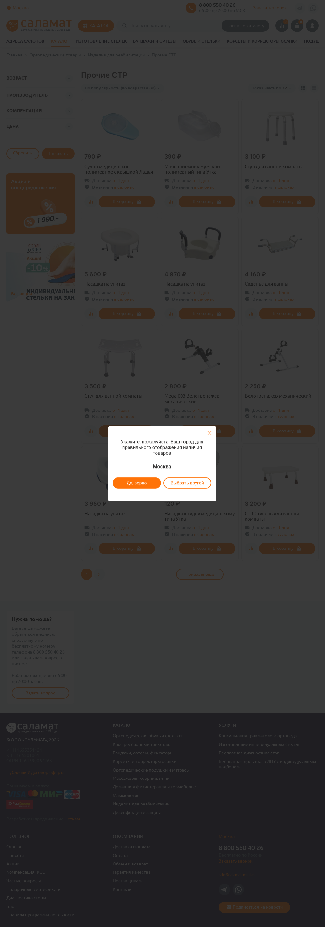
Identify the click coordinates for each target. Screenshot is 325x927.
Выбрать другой (187, 482)
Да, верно (136, 482)
